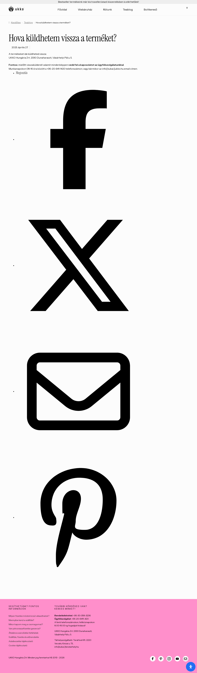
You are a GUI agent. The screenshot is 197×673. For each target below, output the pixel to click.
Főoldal (62, 9)
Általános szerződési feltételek (23, 633)
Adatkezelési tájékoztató (21, 641)
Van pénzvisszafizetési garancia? (24, 628)
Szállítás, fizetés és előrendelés (24, 637)
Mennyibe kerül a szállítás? (21, 620)
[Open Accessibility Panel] (191, 667)
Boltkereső (150, 9)
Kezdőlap (16, 22)
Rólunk (107, 9)
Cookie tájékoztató (18, 645)
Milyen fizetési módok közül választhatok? (29, 616)
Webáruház (85, 9)
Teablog (128, 9)
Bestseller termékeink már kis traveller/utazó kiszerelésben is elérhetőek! (98, 1)
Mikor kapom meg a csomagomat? (26, 624)
